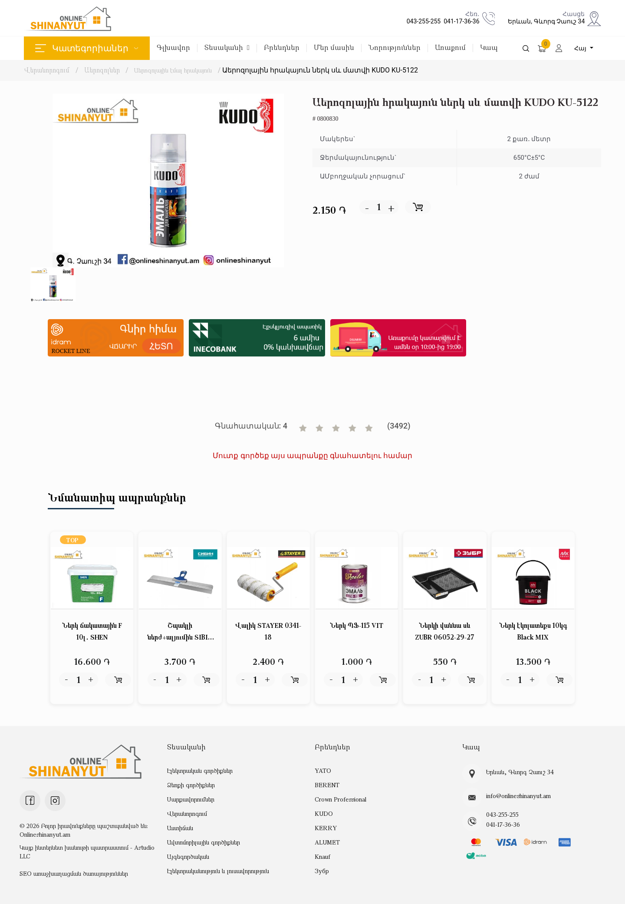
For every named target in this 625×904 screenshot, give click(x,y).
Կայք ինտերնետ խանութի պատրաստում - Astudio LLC (87, 851)
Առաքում (450, 48)
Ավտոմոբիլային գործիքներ (203, 842)
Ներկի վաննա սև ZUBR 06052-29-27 (444, 631)
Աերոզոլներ (102, 70)
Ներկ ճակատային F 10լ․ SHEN (92, 631)
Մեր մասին (334, 48)
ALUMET (327, 842)
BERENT (327, 785)
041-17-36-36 (460, 21)
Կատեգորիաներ (86, 48)
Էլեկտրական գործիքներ (200, 770)
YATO (323, 770)
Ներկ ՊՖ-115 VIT (356, 625)
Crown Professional (340, 799)
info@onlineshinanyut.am (518, 796)
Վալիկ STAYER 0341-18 (268, 631)
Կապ (489, 48)
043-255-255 (422, 21)
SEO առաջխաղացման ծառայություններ (74, 873)
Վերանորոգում (46, 70)
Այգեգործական (188, 856)
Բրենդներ (281, 48)
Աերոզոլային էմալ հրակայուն (179, 70)
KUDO (323, 813)
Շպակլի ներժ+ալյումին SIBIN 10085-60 (180, 632)
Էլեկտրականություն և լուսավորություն (218, 871)
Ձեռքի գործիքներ (191, 785)
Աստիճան (180, 828)
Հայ (581, 48)
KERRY (325, 828)
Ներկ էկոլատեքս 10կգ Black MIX (533, 631)
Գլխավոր (173, 48)
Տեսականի (227, 48)
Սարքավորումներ (190, 799)
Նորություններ (394, 48)
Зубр (322, 871)
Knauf (322, 856)
